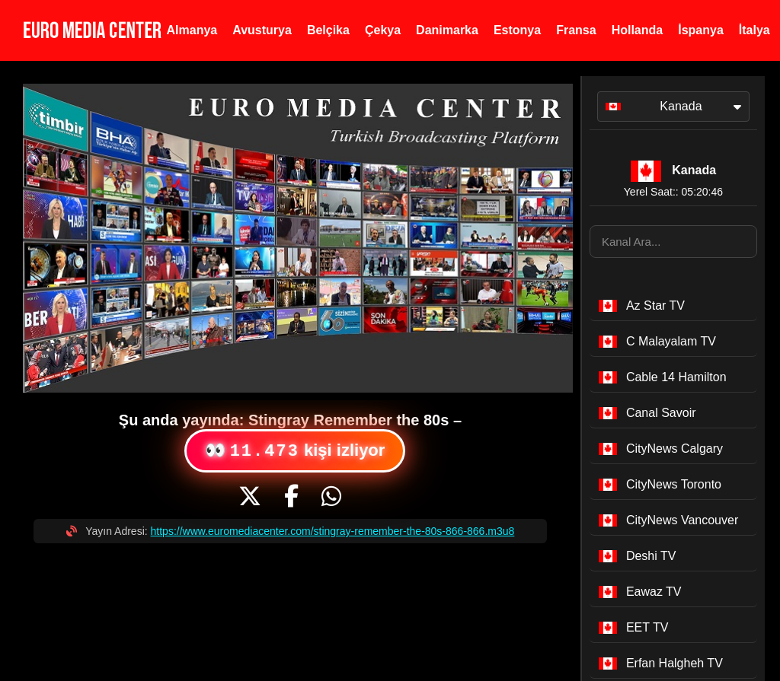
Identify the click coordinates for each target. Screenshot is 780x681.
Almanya (192, 30)
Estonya (517, 30)
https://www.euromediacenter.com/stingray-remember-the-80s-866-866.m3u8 (333, 531)
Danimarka (447, 30)
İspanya (701, 30)
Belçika (328, 30)
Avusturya (262, 30)
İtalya (754, 30)
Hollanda (637, 30)
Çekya (383, 30)
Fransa (576, 30)
